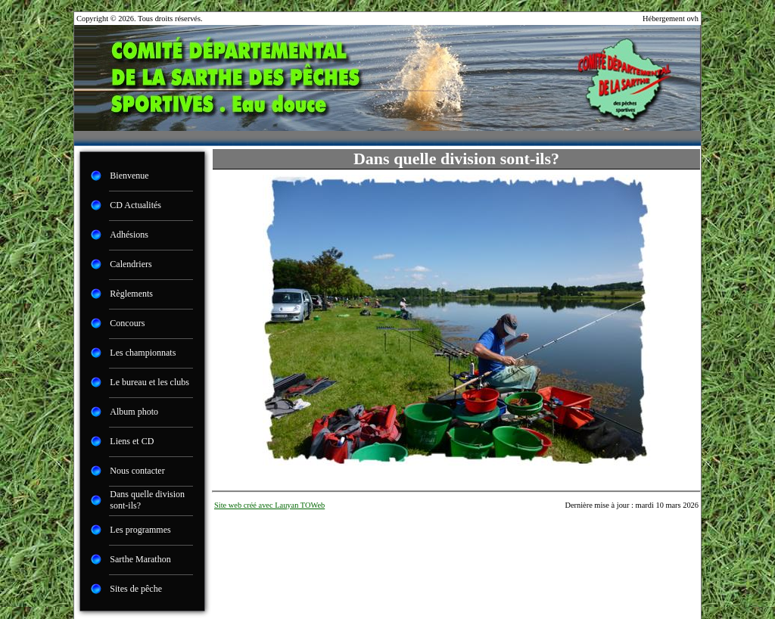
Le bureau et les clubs (149, 382)
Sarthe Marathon (140, 559)
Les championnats (143, 352)
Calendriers (130, 264)
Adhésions (129, 234)
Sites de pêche (136, 588)
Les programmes (140, 529)
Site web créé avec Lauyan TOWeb (269, 505)
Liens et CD (132, 441)
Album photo (134, 411)
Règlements (131, 293)
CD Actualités (135, 205)
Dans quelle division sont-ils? (147, 500)
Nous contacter (137, 470)
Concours (127, 323)
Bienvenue (129, 175)
